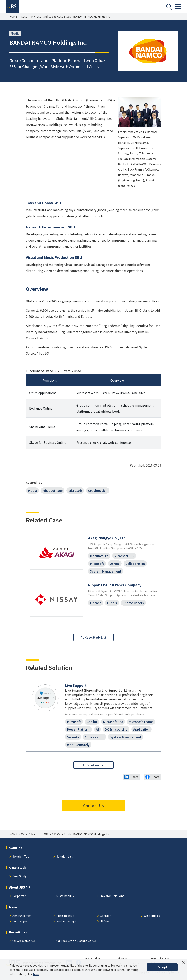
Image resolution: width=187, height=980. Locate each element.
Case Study (19, 880)
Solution (105, 920)
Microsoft (75, 491)
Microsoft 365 (53, 491)
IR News (105, 925)
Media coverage (66, 925)
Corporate (19, 900)
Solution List (64, 861)
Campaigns (19, 925)
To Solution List (93, 769)
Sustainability (65, 900)
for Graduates (21, 945)
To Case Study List (93, 640)
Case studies (152, 920)
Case (24, 17)
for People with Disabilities (73, 945)
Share (134, 781)
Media (32, 491)
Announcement (22, 920)
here (36, 974)
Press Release (65, 920)
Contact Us (93, 810)
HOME (13, 17)
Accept (162, 967)
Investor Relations (112, 900)
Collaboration (97, 491)
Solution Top (20, 861)
